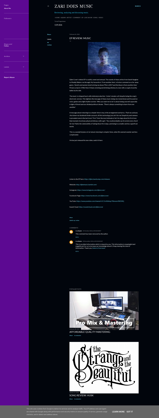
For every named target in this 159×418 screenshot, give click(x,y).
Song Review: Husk (81, 395)
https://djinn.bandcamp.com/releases (97, 179)
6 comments (77, 335)
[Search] (138, 6)
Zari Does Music (73, 6)
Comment (76, 17)
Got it (130, 411)
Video (100, 17)
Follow (6, 46)
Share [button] (49, 34)
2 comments (77, 399)
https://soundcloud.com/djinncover (91, 207)
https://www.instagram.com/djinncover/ (91, 190)
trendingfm (79, 231)
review (49, 45)
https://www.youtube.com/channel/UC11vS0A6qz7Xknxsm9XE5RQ (100, 201)
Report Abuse (9, 77)
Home (56, 17)
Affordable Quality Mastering (89, 331)
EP (82, 17)
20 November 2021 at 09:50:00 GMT (93, 241)
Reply (77, 237)
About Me (7, 8)
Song (95, 17)
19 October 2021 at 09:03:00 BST (92, 231)
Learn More (118, 411)
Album (62, 17)
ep (48, 42)
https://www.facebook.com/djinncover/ (95, 196)
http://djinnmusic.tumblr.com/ (86, 184)
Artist (68, 17)
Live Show (88, 17)
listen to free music (98, 248)
